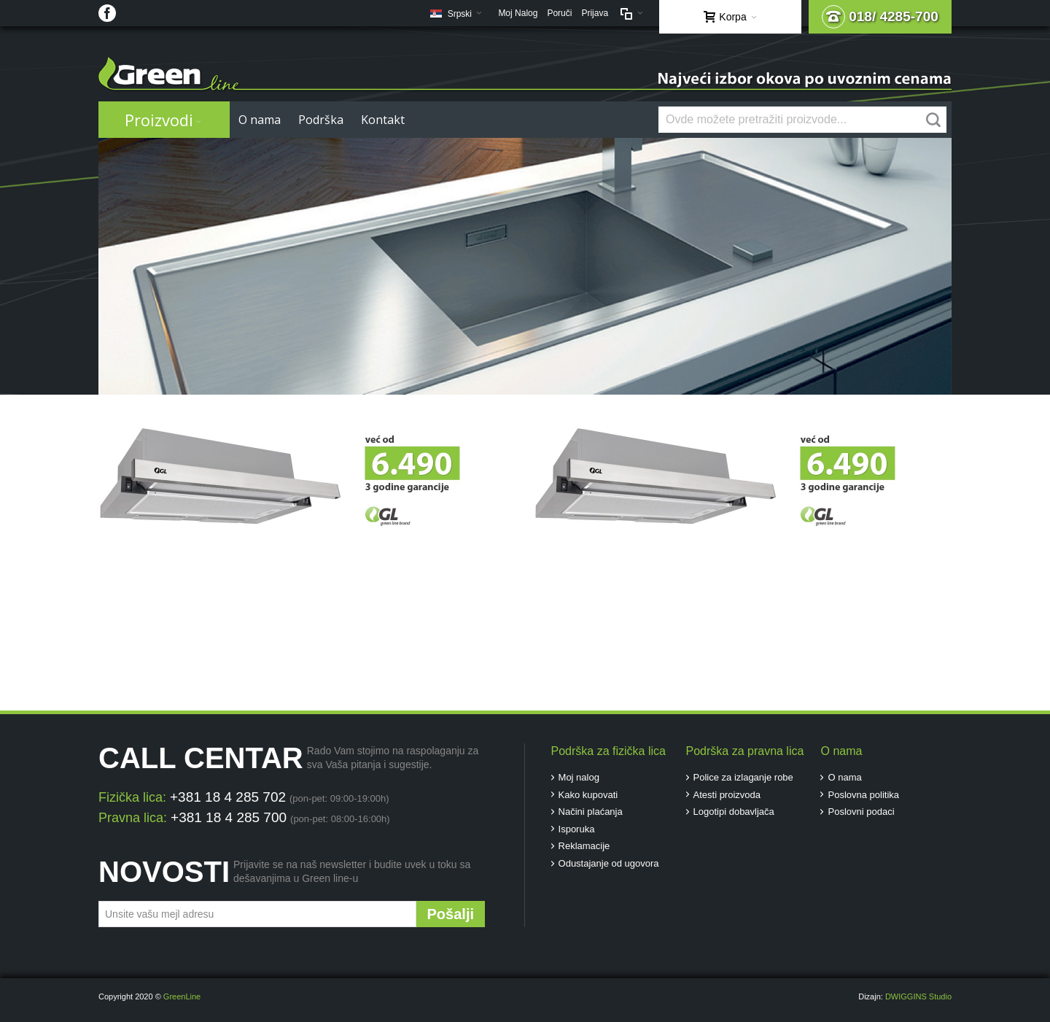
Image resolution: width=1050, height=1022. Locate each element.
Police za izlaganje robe (743, 777)
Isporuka (577, 829)
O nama (844, 777)
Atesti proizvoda (727, 794)
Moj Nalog (517, 13)
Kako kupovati (588, 794)
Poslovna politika (863, 794)
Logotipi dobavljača (733, 811)
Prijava (594, 13)
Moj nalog (579, 777)
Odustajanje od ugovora (609, 863)
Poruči (559, 13)
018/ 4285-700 (880, 16)
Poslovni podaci (861, 811)
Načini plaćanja (591, 811)
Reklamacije (584, 845)
